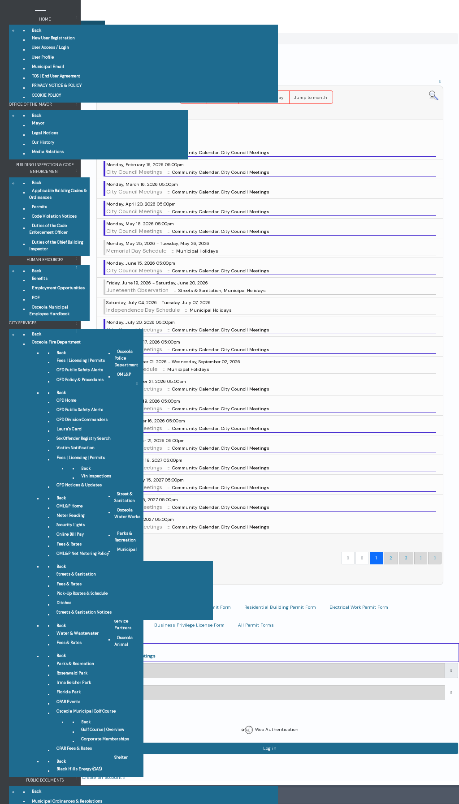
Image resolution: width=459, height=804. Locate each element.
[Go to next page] (421, 558)
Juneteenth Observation (137, 290)
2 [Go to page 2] (391, 558)
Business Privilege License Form (189, 625)
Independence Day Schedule (143, 310)
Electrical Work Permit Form (358, 607)
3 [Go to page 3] (406, 558)
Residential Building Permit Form (280, 607)
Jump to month (310, 97)
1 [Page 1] (376, 558)
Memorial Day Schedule (136, 250)
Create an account (103, 777)
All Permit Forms (256, 625)
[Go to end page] (435, 558)
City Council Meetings (134, 172)
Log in (270, 748)
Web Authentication (270, 729)
